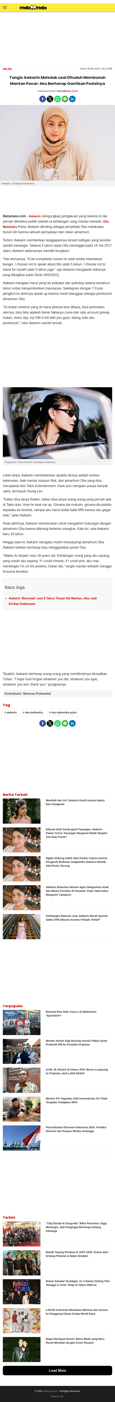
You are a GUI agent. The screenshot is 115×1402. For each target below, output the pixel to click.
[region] (57, 39)
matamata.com (50, 1391)
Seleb (7, 68)
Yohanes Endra (46, 91)
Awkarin (34, 216)
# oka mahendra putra (63, 712)
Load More (57, 1370)
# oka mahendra (33, 712)
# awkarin (11, 712)
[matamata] (33, 8)
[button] (5, 7)
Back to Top (57, 1396)
